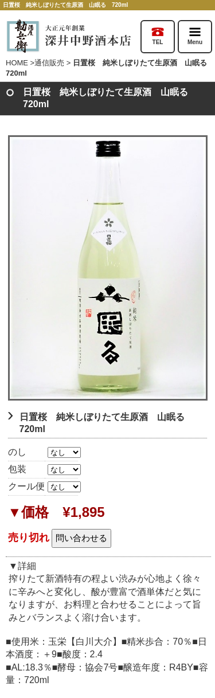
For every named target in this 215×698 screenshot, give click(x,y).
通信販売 (49, 62)
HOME (17, 62)
